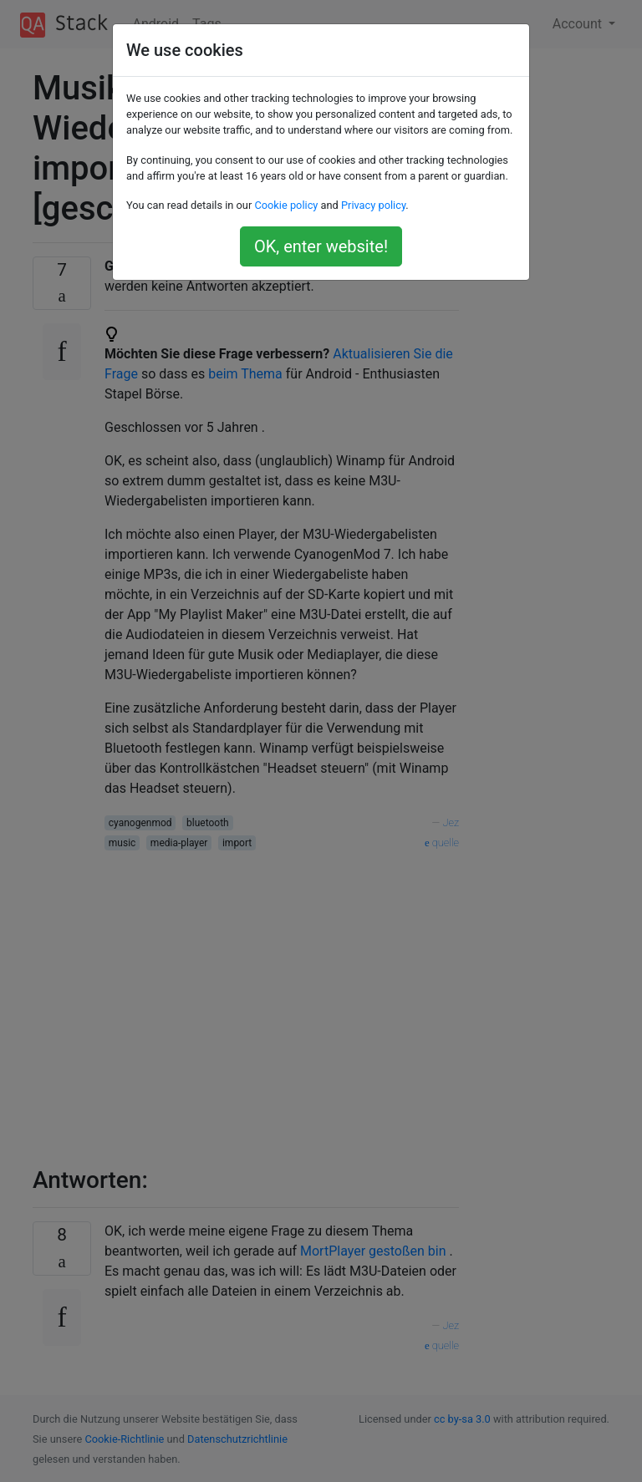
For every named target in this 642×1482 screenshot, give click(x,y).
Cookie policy (286, 205)
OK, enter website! (321, 246)
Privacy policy (373, 205)
